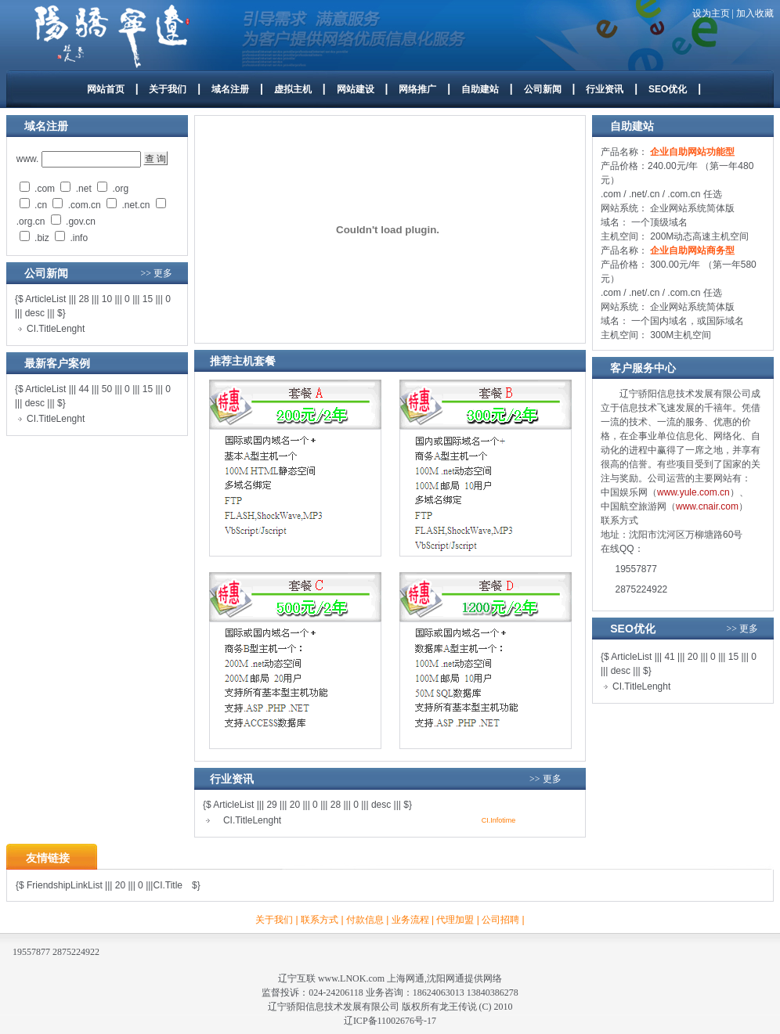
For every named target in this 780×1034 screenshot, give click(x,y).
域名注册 (230, 89)
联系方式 (319, 919)
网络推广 (417, 89)
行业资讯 (604, 89)
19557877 (636, 569)
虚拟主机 (293, 89)
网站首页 (106, 89)
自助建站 (480, 89)
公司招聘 (500, 919)
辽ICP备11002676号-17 (390, 1020)
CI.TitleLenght (56, 328)
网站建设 (355, 89)
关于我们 (167, 89)
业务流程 (410, 919)
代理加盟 (455, 919)
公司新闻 (543, 89)
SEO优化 (667, 89)
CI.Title (167, 885)
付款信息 (365, 919)
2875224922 (642, 589)
